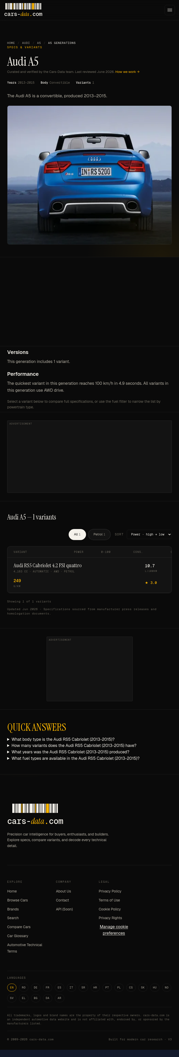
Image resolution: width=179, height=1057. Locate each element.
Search (13, 918)
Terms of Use (109, 900)
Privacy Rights (110, 918)
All (77, 534)
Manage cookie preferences (114, 930)
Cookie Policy (110, 909)
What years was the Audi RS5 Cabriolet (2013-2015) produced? (70, 752)
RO (24, 987)
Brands (13, 909)
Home (11, 43)
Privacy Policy (110, 891)
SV (12, 998)
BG (36, 998)
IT (71, 987)
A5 (39, 43)
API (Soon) (64, 909)
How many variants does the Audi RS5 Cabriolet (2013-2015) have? (74, 745)
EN (12, 987)
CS (131, 987)
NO (167, 987)
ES (59, 987)
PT (107, 987)
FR (48, 987)
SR (83, 987)
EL (24, 998)
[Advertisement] (89, 307)
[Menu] (170, 10)
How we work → (127, 72)
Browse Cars (17, 900)
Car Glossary (17, 936)
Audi (26, 43)
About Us (63, 891)
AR (59, 998)
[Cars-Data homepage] (23, 10)
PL (119, 987)
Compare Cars (18, 927)
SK (143, 987)
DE (36, 987)
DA (48, 998)
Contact (62, 900)
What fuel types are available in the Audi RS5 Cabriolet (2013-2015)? (76, 758)
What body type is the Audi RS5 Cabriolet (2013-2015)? (63, 739)
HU (155, 987)
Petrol (99, 534)
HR (95, 987)
